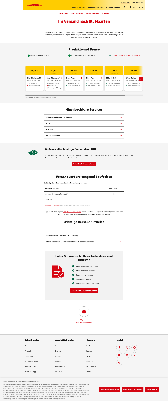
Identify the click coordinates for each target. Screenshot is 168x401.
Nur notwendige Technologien (132, 391)
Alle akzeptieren (152, 391)
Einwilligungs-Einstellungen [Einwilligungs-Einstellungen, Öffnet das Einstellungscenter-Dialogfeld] (109, 391)
